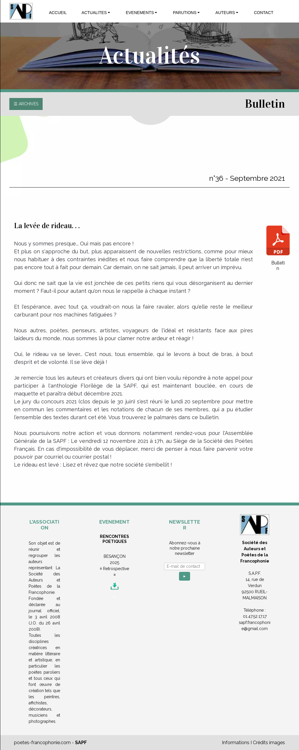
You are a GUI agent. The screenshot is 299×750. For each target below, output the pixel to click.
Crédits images (269, 742)
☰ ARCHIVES (26, 104)
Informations (235, 742)
